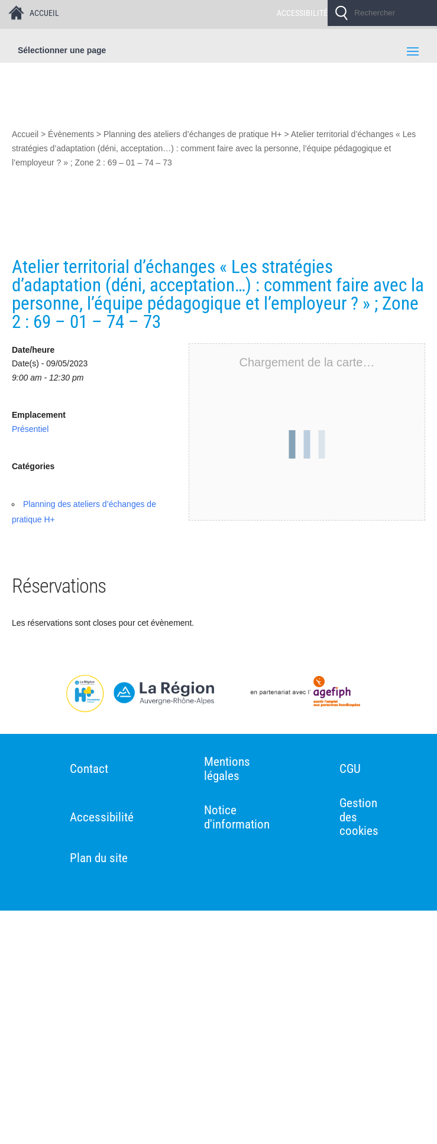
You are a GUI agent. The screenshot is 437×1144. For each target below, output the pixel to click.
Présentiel (30, 429)
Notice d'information (237, 817)
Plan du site (99, 858)
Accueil (25, 134)
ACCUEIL (44, 13)
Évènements (71, 134)
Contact (89, 769)
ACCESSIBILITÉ (302, 13)
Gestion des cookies (359, 817)
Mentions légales (227, 769)
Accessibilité (102, 817)
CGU (350, 769)
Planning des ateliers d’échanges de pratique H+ (192, 134)
